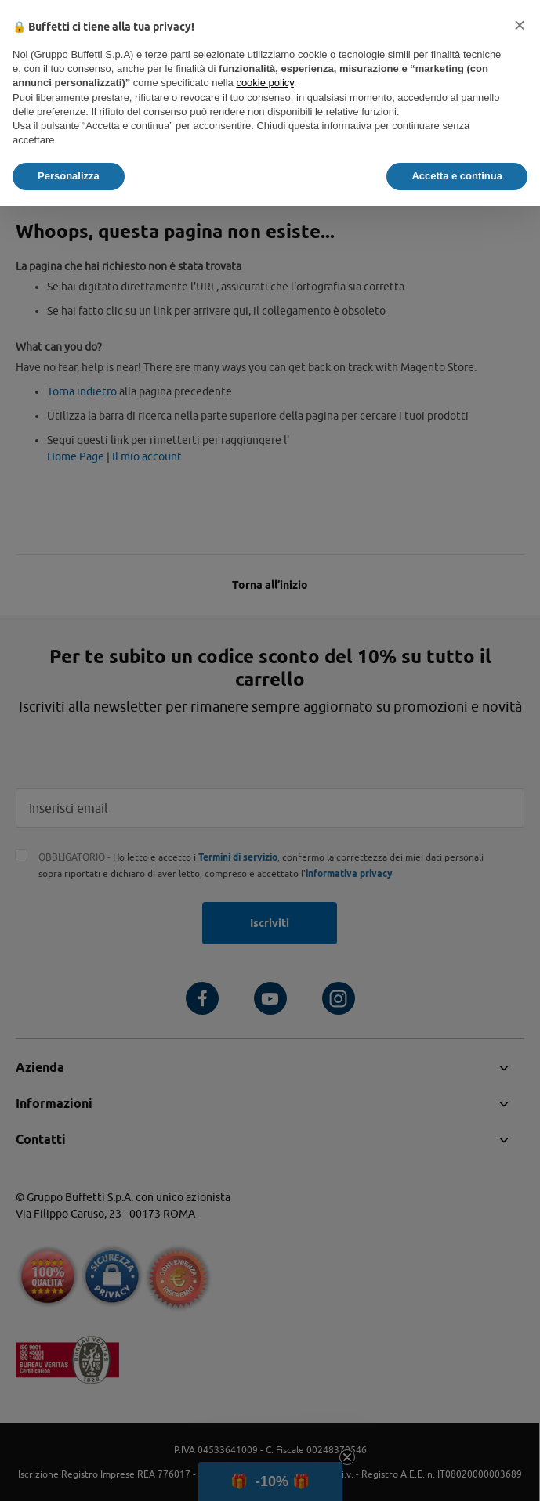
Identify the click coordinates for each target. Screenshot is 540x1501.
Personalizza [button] (69, 176)
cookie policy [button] (264, 82)
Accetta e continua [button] (456, 176)
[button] (519, 25)
